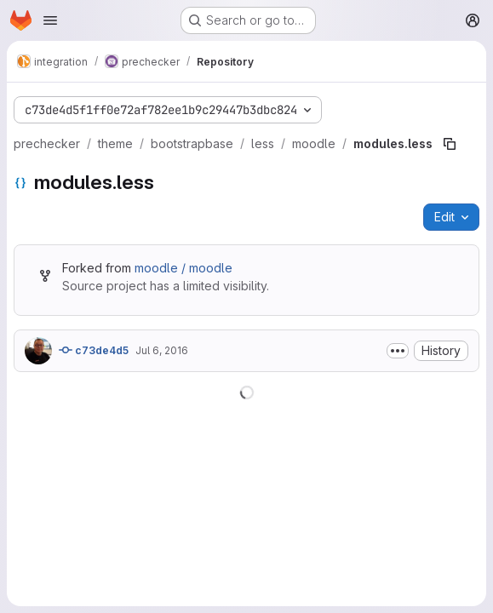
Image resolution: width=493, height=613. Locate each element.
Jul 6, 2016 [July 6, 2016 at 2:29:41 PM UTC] (161, 350)
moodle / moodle (183, 268)
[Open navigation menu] (50, 20)
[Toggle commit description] (398, 350)
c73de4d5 (94, 350)
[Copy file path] (449, 144)
